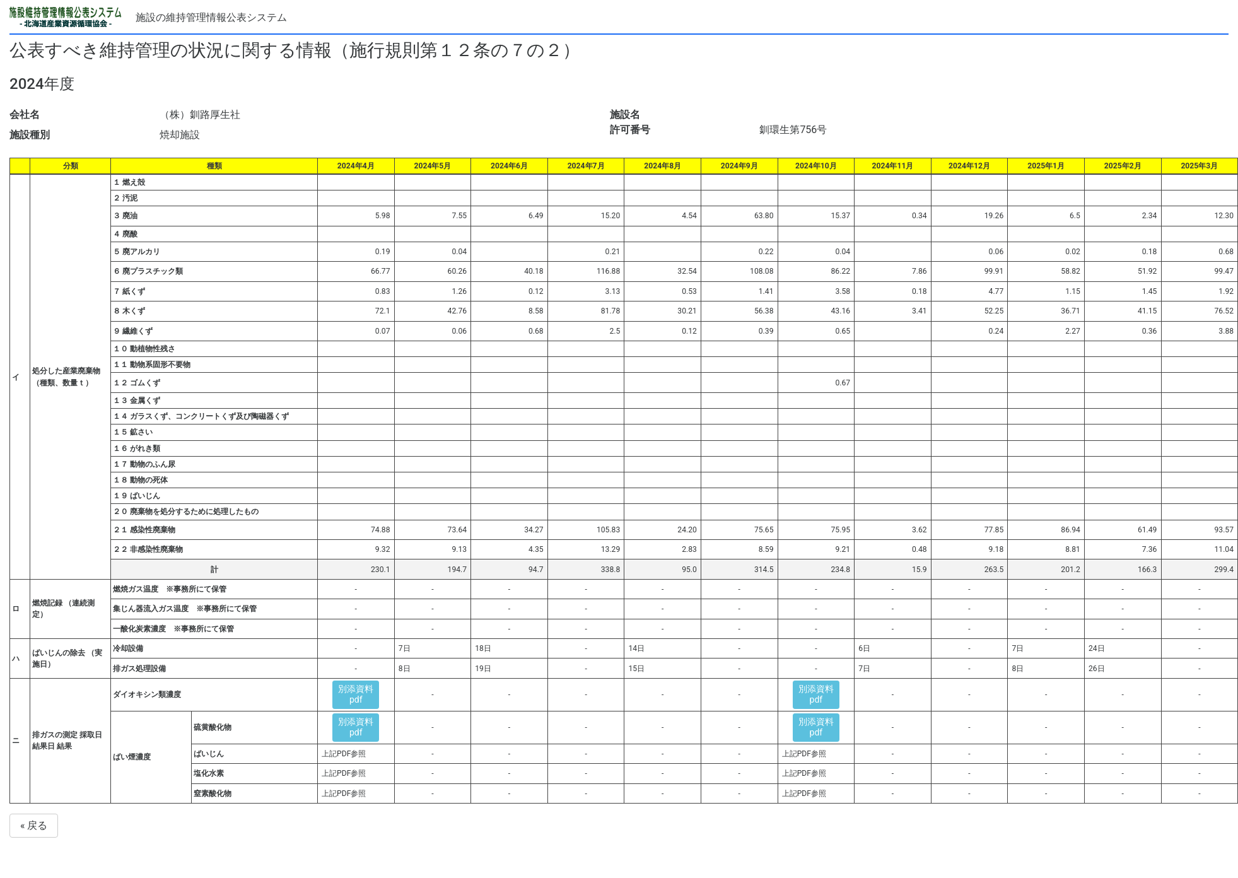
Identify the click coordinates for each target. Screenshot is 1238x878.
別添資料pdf (355, 694)
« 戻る (33, 825)
